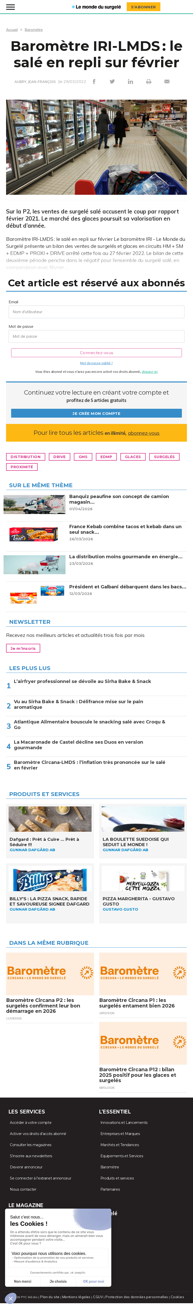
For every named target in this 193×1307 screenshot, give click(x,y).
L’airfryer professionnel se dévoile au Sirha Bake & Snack (82, 681)
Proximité (62, 466)
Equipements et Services (121, 1161)
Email (13, 301)
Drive (66, 456)
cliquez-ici (150, 371)
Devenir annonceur (26, 1172)
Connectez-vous (96, 352)
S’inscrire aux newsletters (31, 1161)
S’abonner (145, 6)
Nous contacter (23, 1194)
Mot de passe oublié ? (96, 362)
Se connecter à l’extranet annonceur (40, 1183)
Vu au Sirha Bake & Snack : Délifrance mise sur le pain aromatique (78, 704)
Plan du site (52, 1302)
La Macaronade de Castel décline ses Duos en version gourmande (78, 744)
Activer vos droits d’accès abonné (38, 1139)
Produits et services (117, 1183)
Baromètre (35, 28)
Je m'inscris (25, 648)
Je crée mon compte (96, 413)
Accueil (12, 28)
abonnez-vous (144, 432)
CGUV (98, 1302)
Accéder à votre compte (30, 1127)
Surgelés (23, 466)
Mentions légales (78, 1302)
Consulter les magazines (30, 1150)
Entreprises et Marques (120, 1139)
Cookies (175, 1302)
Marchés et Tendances (119, 1150)
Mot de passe (21, 325)
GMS (93, 456)
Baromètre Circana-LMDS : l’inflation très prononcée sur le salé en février (89, 764)
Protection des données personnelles (136, 1302)
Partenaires (110, 1194)
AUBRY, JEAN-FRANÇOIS (35, 81)
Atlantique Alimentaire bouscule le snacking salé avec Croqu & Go (89, 724)
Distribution (28, 456)
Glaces (149, 456)
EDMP (118, 456)
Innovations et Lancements (124, 1127)
